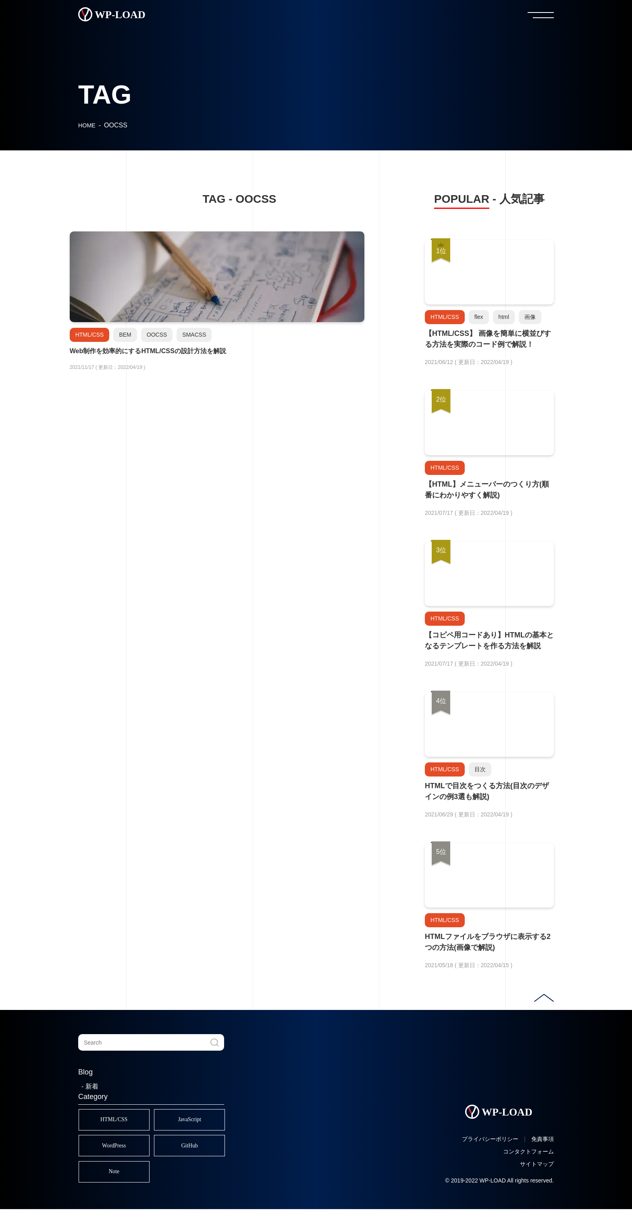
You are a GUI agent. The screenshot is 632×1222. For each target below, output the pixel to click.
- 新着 (89, 1086)
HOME (87, 125)
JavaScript (202, 1121)
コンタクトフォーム (528, 1164)
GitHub (202, 1152)
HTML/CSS (118, 1121)
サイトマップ (537, 1177)
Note (118, 1182)
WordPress (118, 1152)
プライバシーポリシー (490, 1152)
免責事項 (542, 1152)
